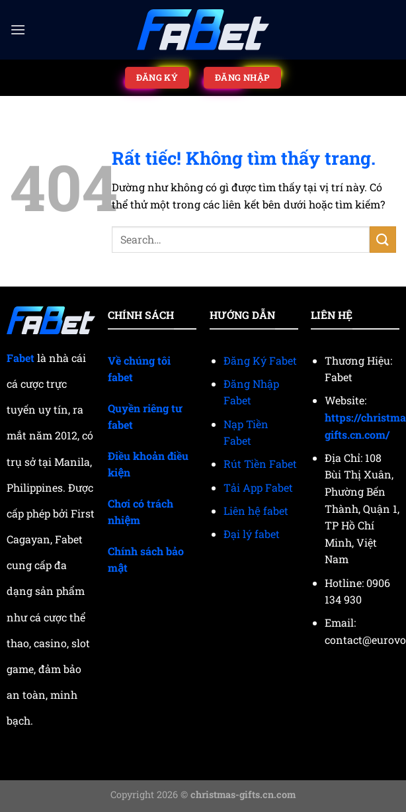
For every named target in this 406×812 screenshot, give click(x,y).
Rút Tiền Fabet (260, 464)
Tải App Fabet (258, 487)
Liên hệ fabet (255, 511)
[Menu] (18, 29)
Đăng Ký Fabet (260, 360)
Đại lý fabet (251, 534)
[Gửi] (383, 239)
